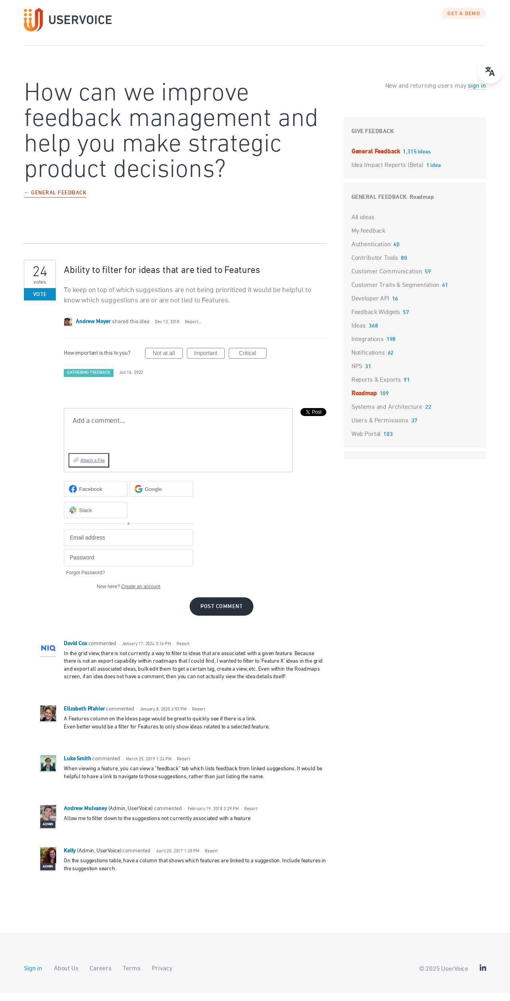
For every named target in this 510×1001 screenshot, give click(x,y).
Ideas (358, 334)
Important (209, 362)
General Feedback (376, 160)
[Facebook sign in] (96, 497)
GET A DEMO (463, 22)
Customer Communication (386, 280)
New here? (128, 594)
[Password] (128, 565)
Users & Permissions (379, 429)
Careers (100, 977)
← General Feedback (55, 201)
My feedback (368, 239)
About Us (66, 977)
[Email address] (128, 545)
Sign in (33, 977)
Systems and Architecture (386, 415)
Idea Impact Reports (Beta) (388, 173)
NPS (357, 374)
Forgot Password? (85, 580)
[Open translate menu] (490, 72)
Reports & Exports (376, 388)
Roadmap (422, 205)
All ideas (363, 225)
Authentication (371, 252)
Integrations (367, 347)
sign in (477, 94)
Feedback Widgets (375, 320)
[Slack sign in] (96, 518)
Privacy (162, 977)
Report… (193, 330)
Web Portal (366, 442)
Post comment (221, 614)
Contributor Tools (374, 266)
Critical (253, 362)
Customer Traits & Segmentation (395, 293)
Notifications (368, 361)
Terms (131, 977)
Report (183, 652)
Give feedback (372, 139)
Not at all (168, 362)
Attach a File (92, 468)
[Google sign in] (161, 497)
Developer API (370, 307)
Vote (40, 302)
